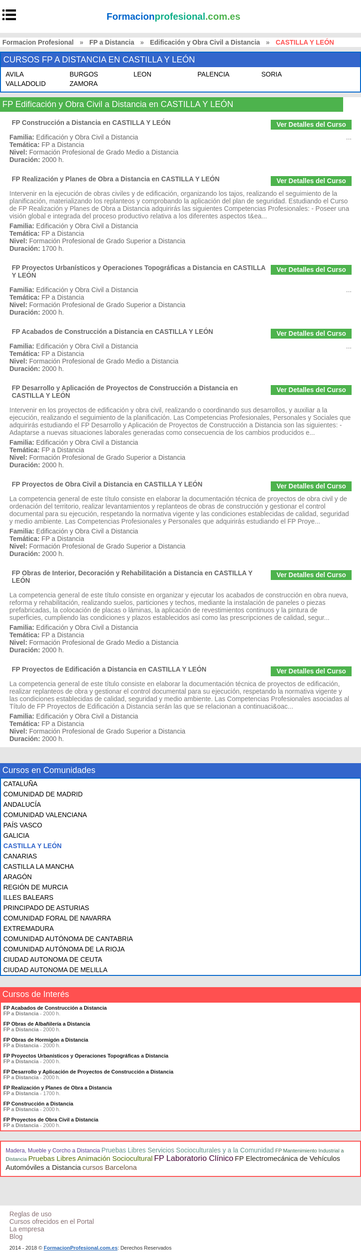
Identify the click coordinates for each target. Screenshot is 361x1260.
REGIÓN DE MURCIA (35, 887)
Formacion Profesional (38, 42)
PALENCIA (213, 74)
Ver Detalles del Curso (311, 124)
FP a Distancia (111, 42)
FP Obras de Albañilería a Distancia (46, 1024)
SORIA (271, 74)
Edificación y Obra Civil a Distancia (205, 42)
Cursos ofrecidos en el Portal (51, 1221)
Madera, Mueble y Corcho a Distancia (53, 1150)
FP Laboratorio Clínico (194, 1158)
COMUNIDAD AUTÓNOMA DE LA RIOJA (64, 949)
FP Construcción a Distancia (38, 1103)
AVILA (15, 74)
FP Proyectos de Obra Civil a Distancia (50, 1119)
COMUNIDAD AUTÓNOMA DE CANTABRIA (68, 939)
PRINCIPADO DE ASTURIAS (46, 908)
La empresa (26, 1229)
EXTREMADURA (28, 928)
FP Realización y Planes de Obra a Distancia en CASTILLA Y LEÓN (116, 179)
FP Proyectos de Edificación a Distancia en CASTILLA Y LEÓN (109, 669)
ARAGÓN (17, 877)
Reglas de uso (30, 1214)
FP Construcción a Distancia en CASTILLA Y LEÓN (91, 122)
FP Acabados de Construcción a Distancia (55, 1008)
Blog (16, 1236)
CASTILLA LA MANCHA (38, 866)
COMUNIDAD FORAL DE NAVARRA (57, 918)
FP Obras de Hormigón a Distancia (45, 1040)
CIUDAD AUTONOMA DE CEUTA (52, 959)
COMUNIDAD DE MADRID (43, 794)
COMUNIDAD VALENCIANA (45, 815)
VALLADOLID (26, 83)
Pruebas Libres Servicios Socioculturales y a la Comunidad (188, 1150)
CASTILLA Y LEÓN (32, 846)
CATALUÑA (20, 784)
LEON (142, 74)
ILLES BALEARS (28, 897)
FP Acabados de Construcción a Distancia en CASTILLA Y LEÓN (112, 331)
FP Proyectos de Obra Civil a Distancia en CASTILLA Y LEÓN (107, 484)
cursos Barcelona (109, 1167)
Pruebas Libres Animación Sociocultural (90, 1158)
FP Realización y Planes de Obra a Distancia (57, 1087)
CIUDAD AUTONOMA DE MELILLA (55, 970)
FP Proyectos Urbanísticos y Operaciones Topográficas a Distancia (85, 1056)
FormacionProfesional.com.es (81, 1248)
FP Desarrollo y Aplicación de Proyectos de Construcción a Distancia (88, 1071)
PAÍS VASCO (22, 825)
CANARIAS (20, 856)
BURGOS (84, 74)
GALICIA (16, 835)
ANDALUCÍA (22, 804)
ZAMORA (84, 83)
